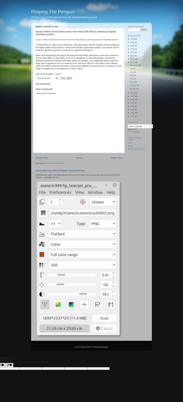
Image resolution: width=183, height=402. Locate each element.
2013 (132, 56)
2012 (132, 59)
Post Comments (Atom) (55, 163)
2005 (132, 110)
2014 (132, 52)
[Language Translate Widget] (140, 126)
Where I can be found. (136, 149)
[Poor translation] (9, 365)
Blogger (105, 347)
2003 (132, 116)
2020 (132, 42)
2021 (132, 39)
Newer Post (42, 158)
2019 (132, 46)
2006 (132, 106)
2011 (132, 62)
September (134, 65)
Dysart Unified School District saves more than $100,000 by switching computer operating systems (77, 40)
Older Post (116, 158)
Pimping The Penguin (53, 11)
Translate (134, 132)
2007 (132, 103)
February (133, 85)
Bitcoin (130, 146)
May (131, 75)
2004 (132, 113)
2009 (132, 96)
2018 (132, 49)
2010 (132, 93)
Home (79, 158)
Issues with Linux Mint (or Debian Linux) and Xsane (60, 171)
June (132, 72)
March (132, 82)
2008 (132, 99)
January (133, 89)
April (132, 79)
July (131, 69)
